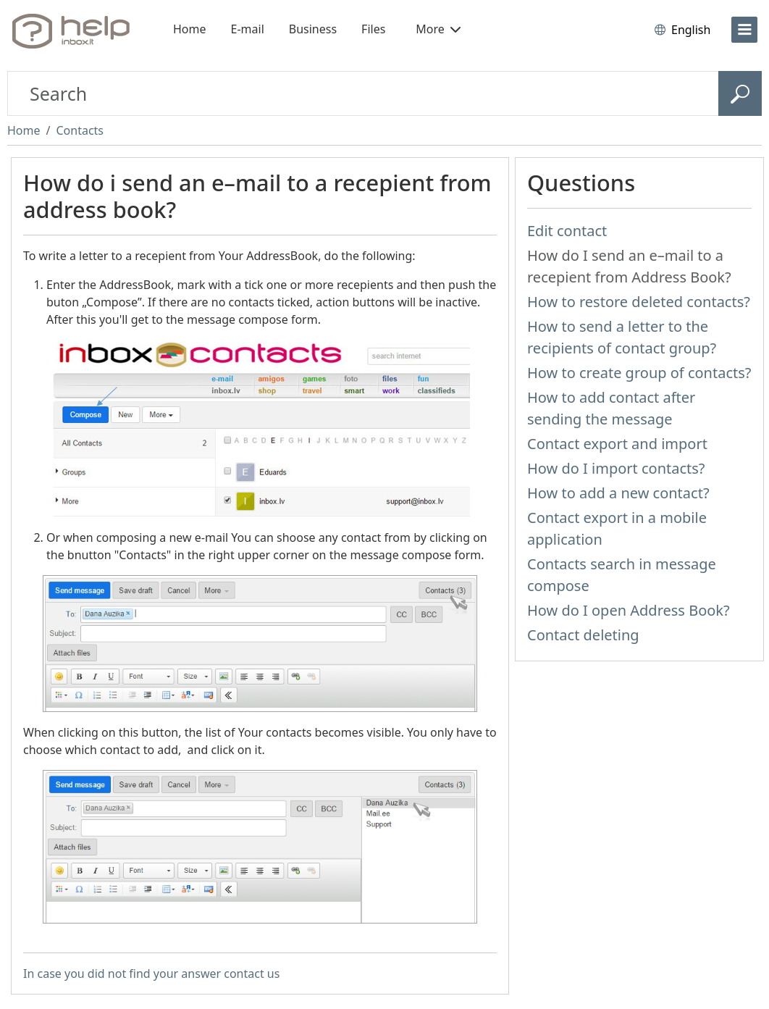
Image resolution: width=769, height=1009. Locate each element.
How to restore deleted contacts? (638, 301)
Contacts (80, 130)
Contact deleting (583, 635)
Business (313, 29)
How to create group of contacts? (639, 372)
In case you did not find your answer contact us (151, 973)
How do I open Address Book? (628, 610)
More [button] (438, 29)
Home (189, 29)
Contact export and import (617, 443)
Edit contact (567, 230)
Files (373, 29)
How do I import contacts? (616, 468)
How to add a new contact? (618, 493)
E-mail (247, 29)
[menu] (744, 30)
